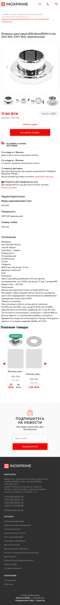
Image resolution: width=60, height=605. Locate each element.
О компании (10, 580)
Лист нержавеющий (13, 537)
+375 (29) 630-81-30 (13, 502)
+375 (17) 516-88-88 (13, 505)
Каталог (13, 14)
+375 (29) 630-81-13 (13, 499)
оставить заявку (30, 132)
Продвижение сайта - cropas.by (30, 600)
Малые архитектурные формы (18, 560)
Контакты (8, 584)
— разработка (30, 597)
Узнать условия (9, 187)
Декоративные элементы (16, 548)
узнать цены (30, 124)
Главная (5, 14)
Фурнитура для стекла (15, 533)
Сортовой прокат (12, 529)
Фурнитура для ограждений (29, 14)
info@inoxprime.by (13, 510)
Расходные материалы (15, 541)
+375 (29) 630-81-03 (13, 496)
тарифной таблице (44, 176)
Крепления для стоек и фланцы (15, 17)
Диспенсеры (10, 556)
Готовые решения (12, 568)
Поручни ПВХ (10, 564)
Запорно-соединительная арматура (21, 552)
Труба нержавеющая (14, 521)
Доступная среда (12, 544)
